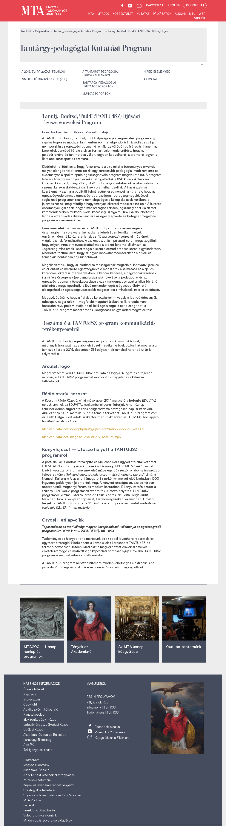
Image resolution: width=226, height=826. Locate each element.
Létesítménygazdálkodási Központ (47, 724)
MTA (91, 14)
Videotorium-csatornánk (40, 815)
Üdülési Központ (34, 729)
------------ (31, 755)
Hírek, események (157, 71)
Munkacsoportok (96, 93)
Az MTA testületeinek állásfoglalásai (48, 775)
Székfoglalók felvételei (39, 790)
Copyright (30, 704)
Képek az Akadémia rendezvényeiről (48, 785)
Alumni (180, 14)
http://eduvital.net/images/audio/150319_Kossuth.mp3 (81, 437)
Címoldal (25, 31)
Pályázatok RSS (97, 702)
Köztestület (123, 14)
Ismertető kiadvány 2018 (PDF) (44, 79)
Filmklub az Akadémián (39, 810)
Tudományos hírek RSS (103, 712)
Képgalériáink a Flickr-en (112, 738)
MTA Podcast (33, 800)
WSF (202, 14)
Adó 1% (28, 745)
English (174, 5)
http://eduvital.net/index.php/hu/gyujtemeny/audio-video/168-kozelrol (93, 429)
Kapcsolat (154, 5)
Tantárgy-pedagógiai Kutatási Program (78, 31)
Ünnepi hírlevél (33, 689)
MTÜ (192, 14)
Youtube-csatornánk (37, 780)
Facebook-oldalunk (108, 727)
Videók (199, 18)
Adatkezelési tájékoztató (40, 709)
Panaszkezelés (33, 714)
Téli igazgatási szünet (38, 750)
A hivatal (150, 79)
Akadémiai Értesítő (36, 770)
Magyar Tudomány (36, 765)
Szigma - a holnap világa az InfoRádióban (52, 795)
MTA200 (103, 14)
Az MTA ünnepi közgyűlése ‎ (131, 649)
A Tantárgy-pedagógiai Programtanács (100, 73)
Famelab (29, 805)
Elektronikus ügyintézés (39, 719)
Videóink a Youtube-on (111, 732)
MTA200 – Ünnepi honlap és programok (40, 651)
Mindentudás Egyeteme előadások (47, 820)
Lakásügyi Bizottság (37, 740)
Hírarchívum (31, 760)
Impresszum (31, 699)
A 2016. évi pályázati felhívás (43, 71)
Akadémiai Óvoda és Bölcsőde (44, 735)
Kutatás (143, 14)
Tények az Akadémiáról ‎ (81, 649)
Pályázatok (162, 14)
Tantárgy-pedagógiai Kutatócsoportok (99, 84)
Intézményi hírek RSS (101, 707)
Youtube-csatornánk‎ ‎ (183, 646)
